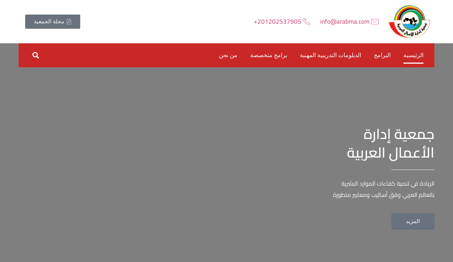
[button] (36, 55)
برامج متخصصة (268, 55)
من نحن (228, 55)
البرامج (382, 55)
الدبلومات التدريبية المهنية (330, 55)
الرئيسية (413, 55)
